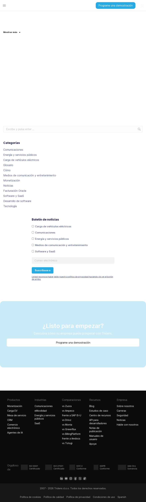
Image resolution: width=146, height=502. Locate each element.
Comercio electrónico (13, 426)
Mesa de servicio (16, 415)
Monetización (11, 180)
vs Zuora (67, 406)
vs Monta (67, 424)
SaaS (37, 423)
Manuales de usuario (96, 437)
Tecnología (10, 206)
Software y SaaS (13, 196)
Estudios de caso (98, 410)
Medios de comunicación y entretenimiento (29, 175)
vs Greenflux (69, 429)
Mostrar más (11, 32)
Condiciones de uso (104, 497)
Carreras (121, 410)
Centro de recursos (100, 415)
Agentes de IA (15, 432)
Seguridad (122, 415)
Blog (91, 406)
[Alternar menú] (4, 5)
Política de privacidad (78, 497)
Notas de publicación (95, 430)
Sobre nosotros (125, 406)
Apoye (93, 443)
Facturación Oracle (14, 190)
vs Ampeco (68, 410)
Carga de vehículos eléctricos (21, 160)
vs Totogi (67, 443)
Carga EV (12, 410)
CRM (9, 420)
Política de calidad (54, 497)
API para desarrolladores (98, 422)
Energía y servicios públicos (20, 154)
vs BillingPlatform (71, 433)
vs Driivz (66, 420)
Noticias (8, 185)
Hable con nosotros (127, 424)
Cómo (7, 170)
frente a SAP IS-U (71, 415)
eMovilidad (41, 410)
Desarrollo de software (17, 201)
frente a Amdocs (71, 438)
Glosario (8, 165)
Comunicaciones (13, 149)
